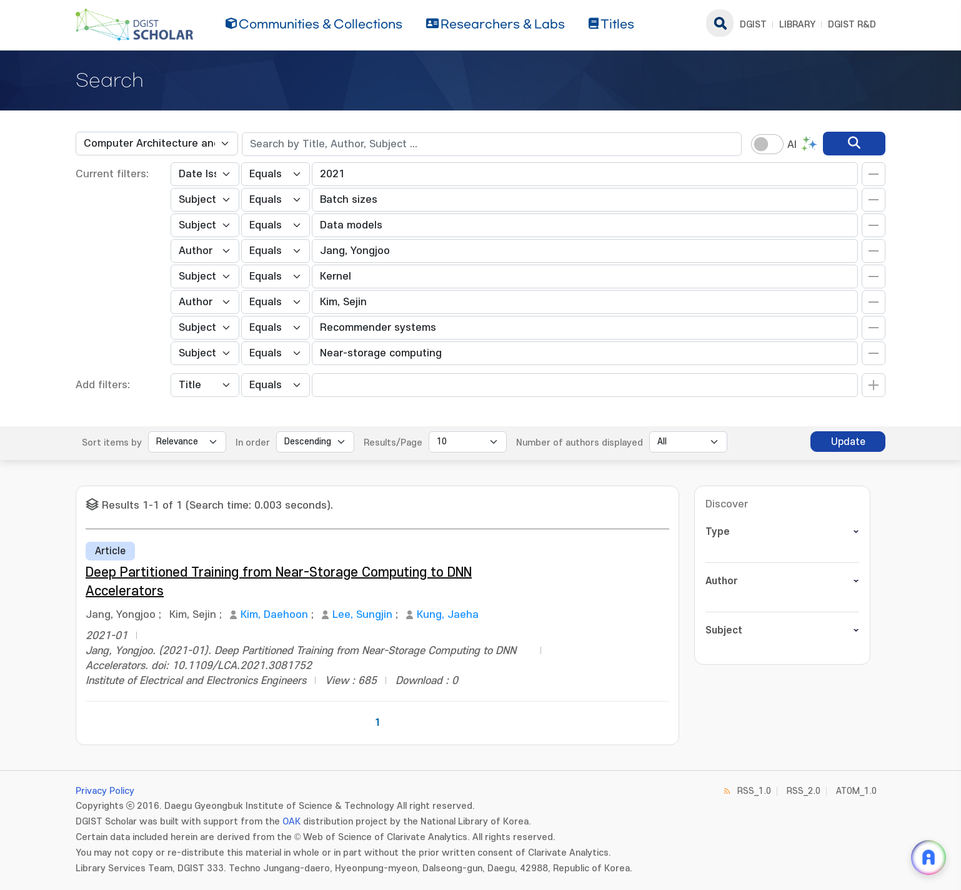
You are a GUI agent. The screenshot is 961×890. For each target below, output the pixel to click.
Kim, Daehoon (274, 614)
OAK (291, 821)
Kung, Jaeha (448, 614)
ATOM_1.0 (856, 791)
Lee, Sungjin (362, 614)
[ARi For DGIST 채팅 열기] (928, 857)
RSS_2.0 (803, 791)
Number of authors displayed (579, 443)
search (720, 23)
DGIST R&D (852, 24)
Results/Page (393, 443)
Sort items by (112, 443)
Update (848, 441)
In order (253, 443)
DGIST (753, 24)
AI (792, 144)
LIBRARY (797, 24)
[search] (854, 143)
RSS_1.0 (754, 791)
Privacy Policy (105, 791)
